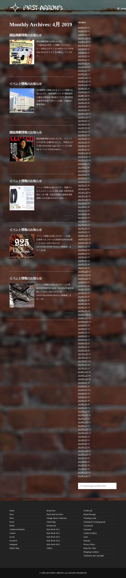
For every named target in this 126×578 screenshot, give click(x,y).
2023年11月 (83, 117)
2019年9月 (82, 282)
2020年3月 (82, 261)
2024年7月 (82, 96)
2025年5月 (82, 60)
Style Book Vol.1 (53, 529)
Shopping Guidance (91, 552)
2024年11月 (83, 81)
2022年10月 (83, 160)
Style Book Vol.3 (53, 537)
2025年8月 (82, 53)
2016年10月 (83, 379)
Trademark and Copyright (93, 556)
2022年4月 (82, 178)
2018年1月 (82, 350)
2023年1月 (82, 149)
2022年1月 (82, 189)
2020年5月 (82, 253)
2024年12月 (83, 78)
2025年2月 (82, 70)
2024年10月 (83, 85)
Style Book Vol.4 (53, 541)
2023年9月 (82, 121)
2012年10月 (83, 454)
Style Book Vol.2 (53, 533)
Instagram (13, 544)
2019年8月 (82, 286)
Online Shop (14, 548)
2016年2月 (82, 408)
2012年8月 (82, 462)
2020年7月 (82, 246)
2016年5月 (82, 397)
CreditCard (87, 511)
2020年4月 (82, 257)
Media (67, 73)
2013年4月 (82, 444)
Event (66, 122)
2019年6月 (82, 293)
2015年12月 (83, 415)
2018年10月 (83, 322)
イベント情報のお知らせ (25, 83)
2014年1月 (82, 426)
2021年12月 (83, 192)
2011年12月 (83, 472)
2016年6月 (82, 393)
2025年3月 (82, 67)
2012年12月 (83, 451)
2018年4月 (82, 340)
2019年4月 (82, 300)
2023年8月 (82, 124)
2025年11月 (83, 42)
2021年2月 (82, 228)
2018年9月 (82, 325)
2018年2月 (82, 347)
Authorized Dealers (17, 529)
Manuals (86, 541)
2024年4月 (82, 106)
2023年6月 (82, 131)
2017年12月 (83, 354)
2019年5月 (82, 297)
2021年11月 (83, 196)
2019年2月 (82, 307)
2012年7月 (82, 465)
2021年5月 (82, 218)
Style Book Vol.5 (53, 544)
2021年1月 (82, 232)
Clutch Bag (50, 522)
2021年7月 (82, 210)
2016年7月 (82, 390)
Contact (12, 533)
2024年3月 (82, 110)
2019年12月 (83, 271)
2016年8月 (82, 386)
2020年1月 (82, 268)
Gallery (49, 548)
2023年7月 (82, 128)
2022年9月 (82, 164)
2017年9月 (82, 361)
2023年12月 (83, 114)
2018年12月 (83, 314)
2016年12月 (83, 372)
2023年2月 (82, 146)
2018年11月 (83, 318)
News (11, 518)
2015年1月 (82, 419)
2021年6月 (82, 214)
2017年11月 (83, 358)
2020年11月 (83, 239)
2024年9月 (82, 88)
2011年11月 (83, 476)
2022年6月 (82, 175)
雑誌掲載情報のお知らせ (25, 35)
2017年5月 (82, 365)
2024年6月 (82, 99)
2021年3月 (82, 225)
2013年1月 (82, 447)
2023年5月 (82, 135)
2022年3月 (82, 182)
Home (11, 511)
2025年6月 (82, 56)
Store (11, 514)
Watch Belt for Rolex (54, 514)
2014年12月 (83, 422)
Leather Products (90, 533)
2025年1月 (82, 74)
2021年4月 (82, 221)
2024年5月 (82, 103)
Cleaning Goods (89, 518)
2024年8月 (82, 92)
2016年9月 (82, 383)
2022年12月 (83, 153)
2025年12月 (83, 38)
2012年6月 (82, 469)
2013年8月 (82, 436)
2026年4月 (82, 27)
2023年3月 (82, 142)
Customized (88, 526)
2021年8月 (82, 207)
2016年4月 (82, 401)
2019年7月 (82, 289)
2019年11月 (83, 275)
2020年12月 (83, 236)
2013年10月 (83, 433)
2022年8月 (82, 167)
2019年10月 (83, 279)
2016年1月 (82, 411)
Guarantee (87, 529)
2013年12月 (83, 429)
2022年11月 (83, 157)
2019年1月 (82, 311)
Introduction (51, 526)
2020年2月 (82, 264)
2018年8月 (82, 329)
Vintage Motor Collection (56, 518)
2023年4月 (82, 139)
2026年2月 (82, 35)
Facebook (13, 541)
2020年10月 (83, 243)
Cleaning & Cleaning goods (94, 522)
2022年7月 (82, 171)
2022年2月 (82, 185)
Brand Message (89, 514)
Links (85, 537)
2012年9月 (82, 458)
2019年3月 (82, 304)
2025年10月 (83, 45)
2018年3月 (82, 343)
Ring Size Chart (89, 548)
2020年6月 (82, 250)
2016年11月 (83, 375)
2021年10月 (83, 200)
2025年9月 (82, 49)
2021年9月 (82, 203)
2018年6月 (82, 336)
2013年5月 (82, 440)
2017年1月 (82, 368)
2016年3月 (82, 404)
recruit (12, 537)
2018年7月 (82, 332)
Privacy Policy (89, 544)
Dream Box (51, 511)
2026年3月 (82, 31)
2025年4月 (82, 63)
